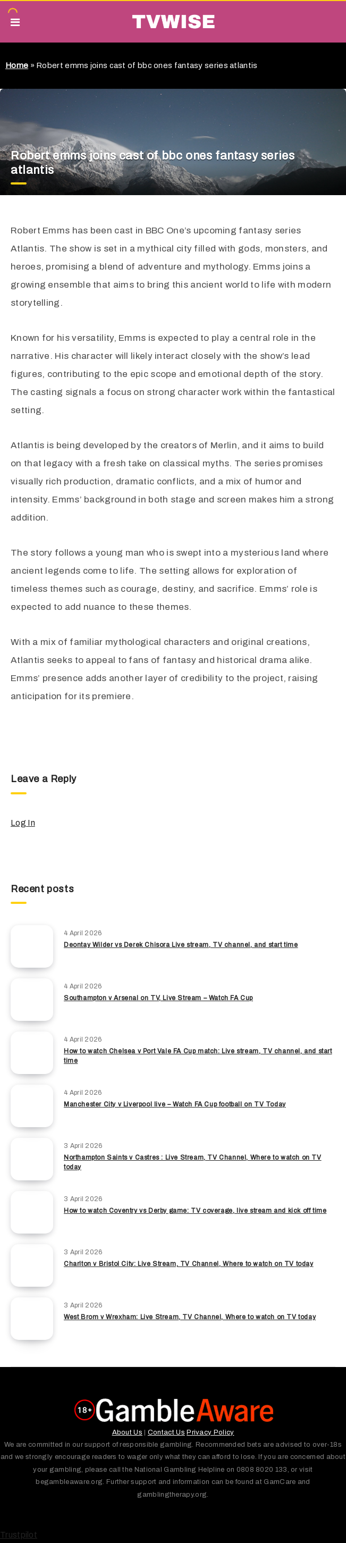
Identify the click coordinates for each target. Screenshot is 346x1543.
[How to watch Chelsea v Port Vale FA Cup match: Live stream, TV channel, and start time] (32, 1053)
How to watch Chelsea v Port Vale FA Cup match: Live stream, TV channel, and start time (198, 1055)
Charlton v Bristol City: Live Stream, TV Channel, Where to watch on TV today (189, 1264)
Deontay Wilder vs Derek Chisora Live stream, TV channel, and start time (181, 945)
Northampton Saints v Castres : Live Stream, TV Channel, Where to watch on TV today (193, 1162)
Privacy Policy (210, 1432)
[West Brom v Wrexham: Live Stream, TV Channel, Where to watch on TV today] (32, 1318)
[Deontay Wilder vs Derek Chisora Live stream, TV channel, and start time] (32, 946)
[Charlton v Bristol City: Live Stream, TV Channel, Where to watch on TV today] (32, 1265)
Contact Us (166, 1432)
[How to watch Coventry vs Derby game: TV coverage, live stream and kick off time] (32, 1212)
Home (16, 65)
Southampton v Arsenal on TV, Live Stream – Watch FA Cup (158, 998)
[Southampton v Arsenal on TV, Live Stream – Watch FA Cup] (32, 999)
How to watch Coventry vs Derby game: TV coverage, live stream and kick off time (195, 1210)
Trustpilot (18, 1534)
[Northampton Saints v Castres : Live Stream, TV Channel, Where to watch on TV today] (32, 1159)
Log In (23, 822)
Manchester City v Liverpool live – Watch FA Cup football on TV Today (175, 1104)
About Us (127, 1432)
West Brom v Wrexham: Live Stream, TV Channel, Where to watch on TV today (190, 1317)
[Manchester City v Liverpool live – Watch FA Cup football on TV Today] (32, 1106)
